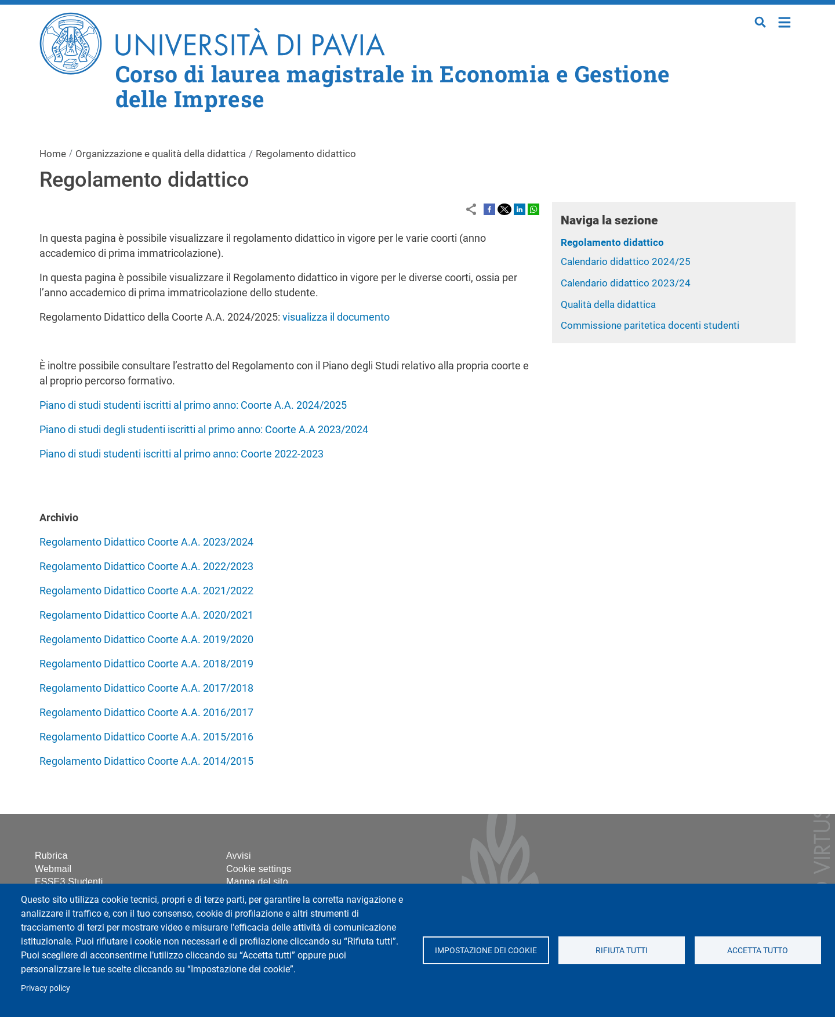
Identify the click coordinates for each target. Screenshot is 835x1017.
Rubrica (51, 855)
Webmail (53, 869)
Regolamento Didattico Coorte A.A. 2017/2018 (146, 688)
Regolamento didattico (612, 242)
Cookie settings (258, 869)
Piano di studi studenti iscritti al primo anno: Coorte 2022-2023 (181, 454)
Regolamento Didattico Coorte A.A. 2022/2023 (146, 566)
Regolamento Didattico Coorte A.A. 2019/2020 (146, 639)
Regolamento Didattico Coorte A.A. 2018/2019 (146, 664)
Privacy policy (45, 988)
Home (785, 21)
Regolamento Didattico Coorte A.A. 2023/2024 (146, 542)
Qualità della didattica (608, 304)
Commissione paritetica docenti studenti (650, 325)
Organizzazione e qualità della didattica (160, 153)
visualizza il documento (336, 317)
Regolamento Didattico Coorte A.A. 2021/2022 (146, 590)
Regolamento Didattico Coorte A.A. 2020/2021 (146, 615)
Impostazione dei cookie (485, 950)
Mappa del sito (257, 882)
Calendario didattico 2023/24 (626, 283)
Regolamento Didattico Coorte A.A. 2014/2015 (146, 761)
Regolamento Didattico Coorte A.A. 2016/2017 (146, 712)
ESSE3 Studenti (69, 882)
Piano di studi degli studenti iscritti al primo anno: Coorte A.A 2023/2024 (203, 429)
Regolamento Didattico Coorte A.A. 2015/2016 (146, 737)
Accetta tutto (757, 950)
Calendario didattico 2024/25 (626, 261)
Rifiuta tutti (622, 950)
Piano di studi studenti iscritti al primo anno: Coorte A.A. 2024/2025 (193, 405)
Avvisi (238, 855)
